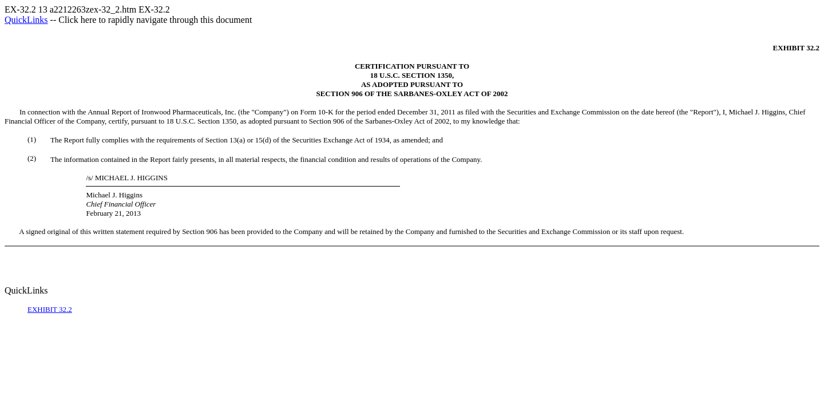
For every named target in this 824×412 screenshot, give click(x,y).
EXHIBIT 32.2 (49, 309)
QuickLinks (26, 20)
